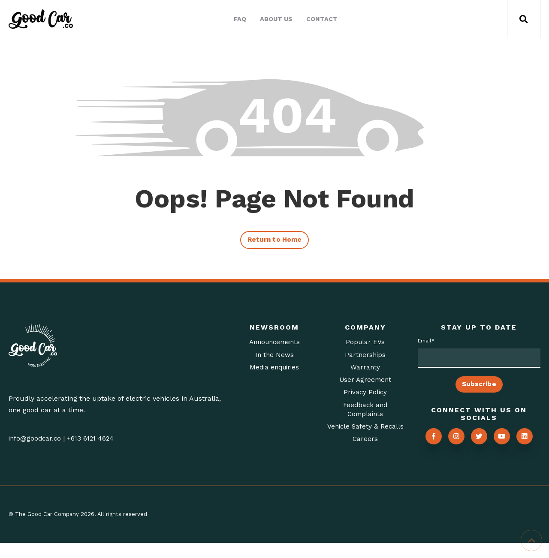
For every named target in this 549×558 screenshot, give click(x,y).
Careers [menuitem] (365, 454)
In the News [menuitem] (274, 357)
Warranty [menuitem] (365, 370)
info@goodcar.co (36, 440)
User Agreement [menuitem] (365, 383)
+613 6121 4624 (93, 440)
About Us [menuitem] (274, 18)
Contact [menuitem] (320, 18)
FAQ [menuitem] (238, 18)
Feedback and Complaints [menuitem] (365, 414)
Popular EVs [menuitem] (365, 344)
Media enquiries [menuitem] (274, 370)
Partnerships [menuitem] (365, 357)
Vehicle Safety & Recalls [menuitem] (365, 436)
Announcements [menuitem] (274, 344)
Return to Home (274, 241)
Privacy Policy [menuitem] (365, 396)
